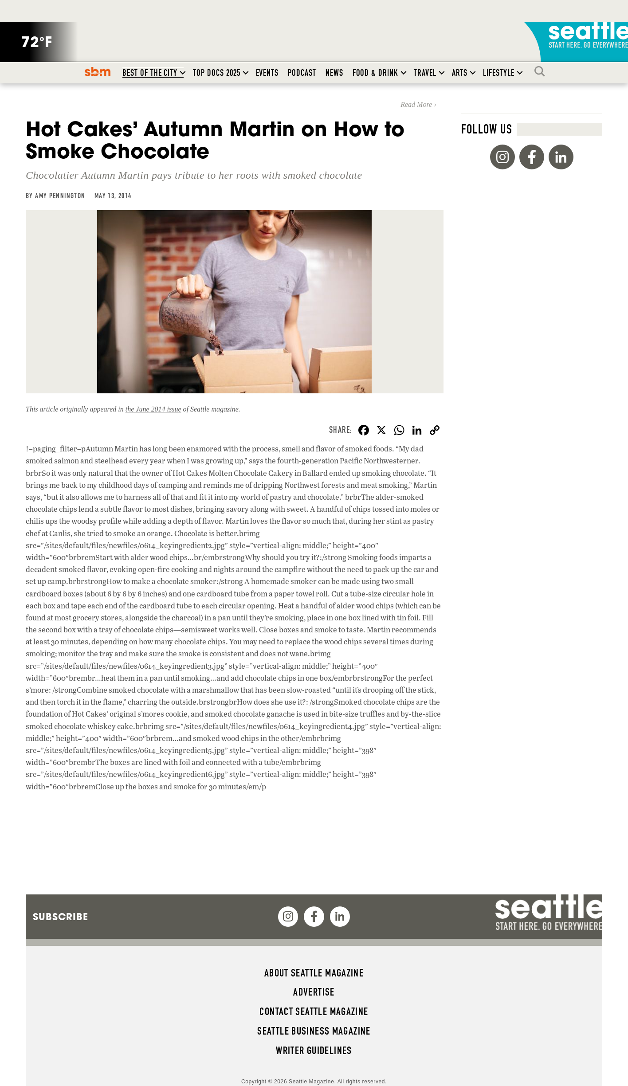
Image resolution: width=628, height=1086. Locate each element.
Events (267, 72)
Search (542, 71)
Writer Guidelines (314, 1050)
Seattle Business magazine (314, 1031)
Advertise (313, 992)
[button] (182, 72)
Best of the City (149, 72)
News (334, 72)
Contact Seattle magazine (313, 1011)
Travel (425, 72)
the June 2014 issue (153, 409)
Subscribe (60, 916)
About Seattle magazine (314, 973)
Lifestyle (498, 72)
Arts (460, 72)
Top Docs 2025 (216, 72)
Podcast (302, 72)
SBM (98, 71)
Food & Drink (375, 72)
